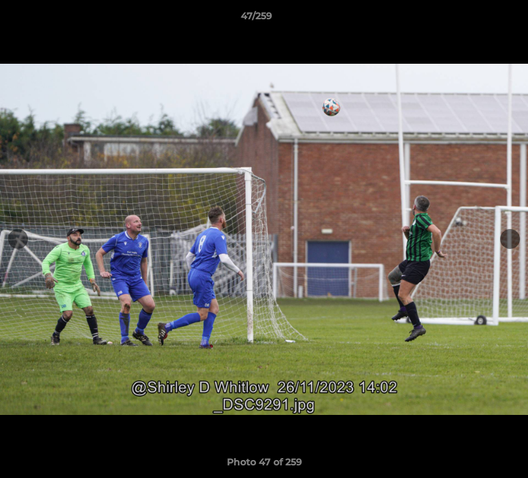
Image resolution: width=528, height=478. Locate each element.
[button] (472, 19)
